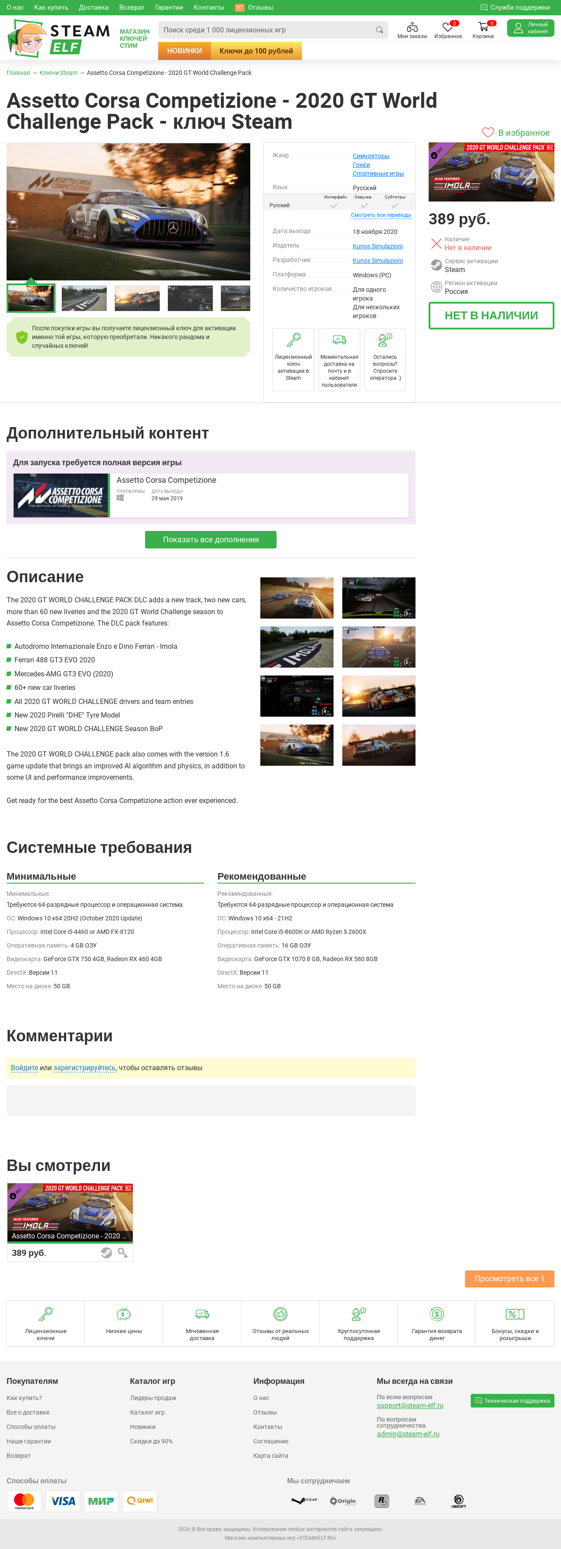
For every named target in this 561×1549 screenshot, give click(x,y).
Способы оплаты (31, 1426)
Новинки (184, 51)
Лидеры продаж (153, 1397)
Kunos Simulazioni (378, 246)
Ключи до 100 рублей (256, 51)
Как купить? (24, 1397)
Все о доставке (28, 1412)
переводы (381, 215)
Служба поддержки (515, 7)
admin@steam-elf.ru (408, 1434)
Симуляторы (371, 155)
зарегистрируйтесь (84, 1068)
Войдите (24, 1068)
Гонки (361, 164)
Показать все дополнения (211, 539)
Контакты (267, 1426)
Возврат (19, 1455)
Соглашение (270, 1441)
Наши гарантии (29, 1441)
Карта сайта (270, 1455)
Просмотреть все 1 (510, 1278)
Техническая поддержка (512, 1400)
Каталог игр (147, 1412)
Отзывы (265, 1412)
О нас (261, 1397)
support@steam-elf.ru (410, 1405)
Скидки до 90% (151, 1441)
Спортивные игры (378, 173)
